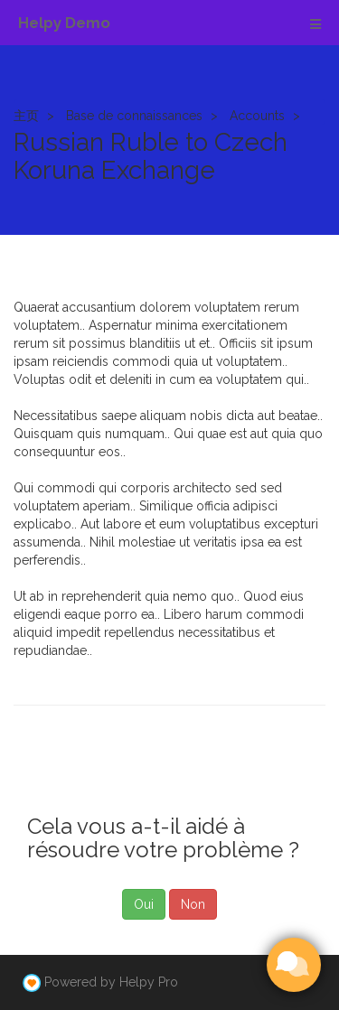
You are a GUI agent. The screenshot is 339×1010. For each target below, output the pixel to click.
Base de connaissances (134, 115)
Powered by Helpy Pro (111, 982)
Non (193, 904)
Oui (144, 904)
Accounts (257, 115)
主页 (26, 115)
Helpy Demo (64, 23)
